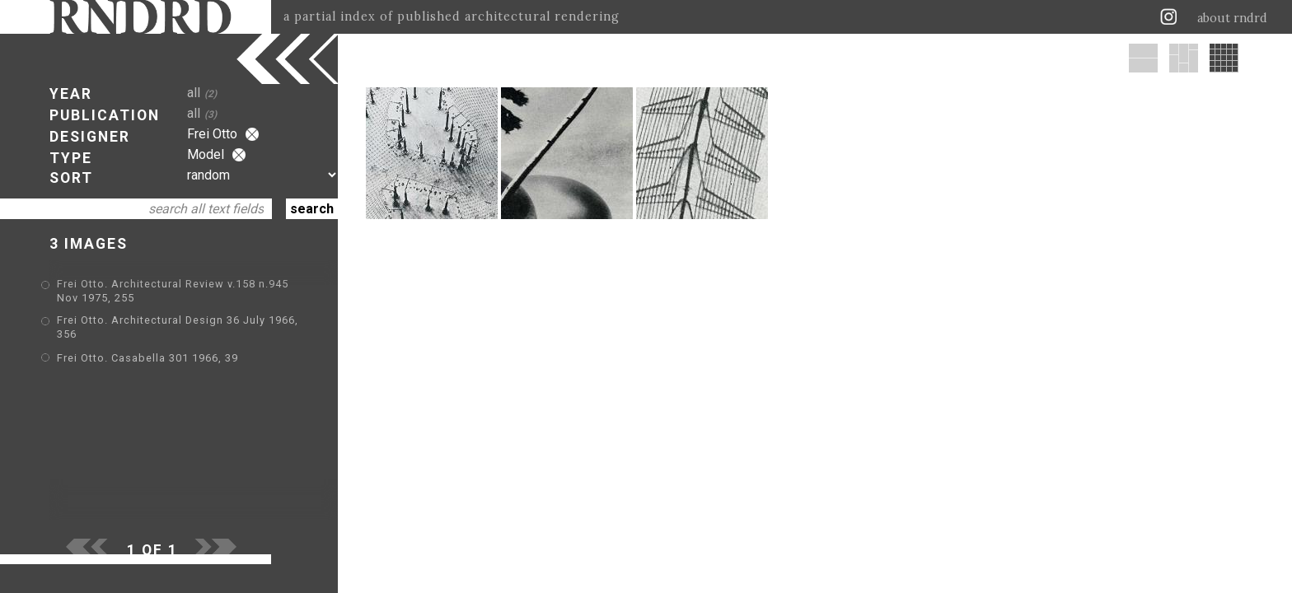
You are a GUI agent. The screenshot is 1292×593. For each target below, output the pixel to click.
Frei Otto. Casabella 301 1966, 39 (147, 358)
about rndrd (1232, 18)
